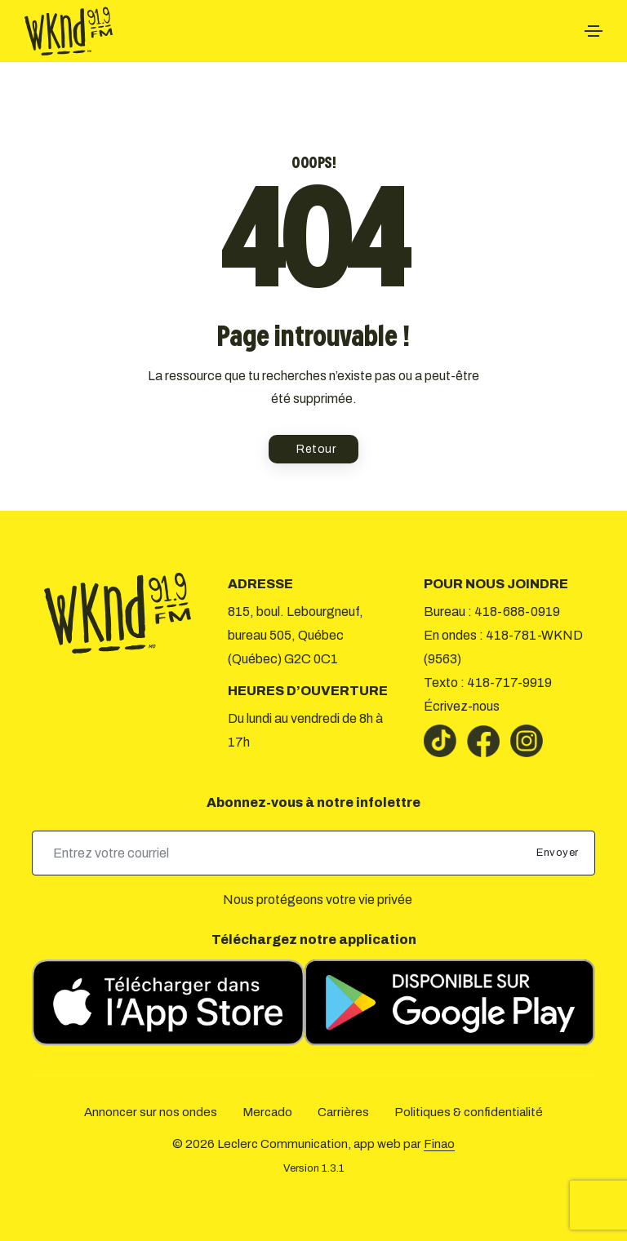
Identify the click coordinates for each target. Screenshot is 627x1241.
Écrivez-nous (462, 706)
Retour (316, 449)
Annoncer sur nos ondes (150, 1112)
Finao (439, 1143)
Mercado (267, 1112)
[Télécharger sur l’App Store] (168, 1003)
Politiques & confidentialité (468, 1112)
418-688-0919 (517, 611)
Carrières (343, 1112)
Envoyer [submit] (558, 852)
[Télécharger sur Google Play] (450, 1003)
